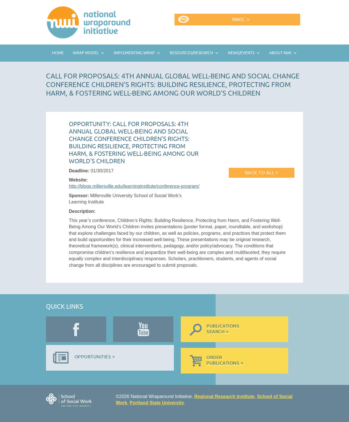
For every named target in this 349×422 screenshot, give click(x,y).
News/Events (241, 53)
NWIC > (241, 20)
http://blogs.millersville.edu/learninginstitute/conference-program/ (134, 186)
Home (58, 53)
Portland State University (157, 402)
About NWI (280, 53)
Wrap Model (86, 53)
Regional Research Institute (224, 396)
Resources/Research (191, 53)
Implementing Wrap (134, 53)
